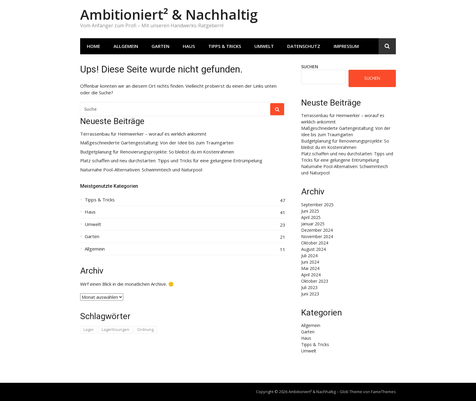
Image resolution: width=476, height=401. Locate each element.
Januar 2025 (313, 224)
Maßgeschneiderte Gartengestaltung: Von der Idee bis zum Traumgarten (156, 143)
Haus (189, 46)
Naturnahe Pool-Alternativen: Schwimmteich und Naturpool (141, 170)
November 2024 (317, 236)
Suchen (309, 66)
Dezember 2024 (317, 230)
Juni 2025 (310, 211)
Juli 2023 (309, 287)
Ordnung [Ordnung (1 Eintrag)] (145, 329)
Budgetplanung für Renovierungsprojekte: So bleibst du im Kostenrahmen (157, 152)
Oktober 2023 (314, 281)
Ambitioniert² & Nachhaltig (169, 14)
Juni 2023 (310, 294)
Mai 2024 (310, 268)
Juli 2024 (309, 255)
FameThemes (383, 391)
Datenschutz (303, 46)
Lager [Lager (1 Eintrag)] (88, 329)
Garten (160, 46)
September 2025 (317, 204)
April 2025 (311, 217)
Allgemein (126, 46)
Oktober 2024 (314, 243)
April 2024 (311, 275)
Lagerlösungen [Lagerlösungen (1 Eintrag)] (115, 329)
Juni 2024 (310, 262)
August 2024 (313, 249)
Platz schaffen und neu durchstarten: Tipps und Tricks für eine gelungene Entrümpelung (171, 160)
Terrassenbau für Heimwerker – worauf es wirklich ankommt (143, 134)
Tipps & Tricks (224, 46)
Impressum (346, 46)
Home (93, 46)
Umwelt (264, 46)
